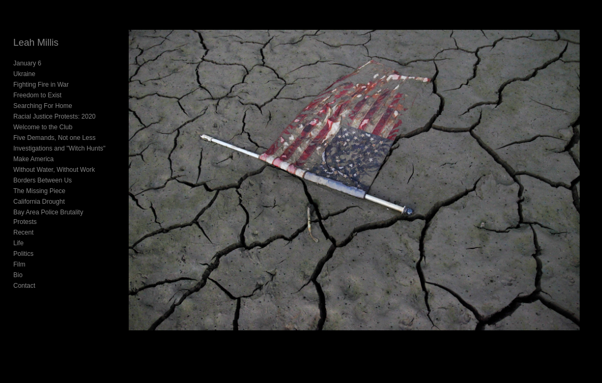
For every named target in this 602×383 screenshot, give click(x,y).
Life (18, 233)
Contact (24, 276)
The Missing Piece (39, 191)
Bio (17, 265)
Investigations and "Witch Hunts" (59, 148)
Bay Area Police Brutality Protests (60, 212)
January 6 (27, 63)
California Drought (39, 201)
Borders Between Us (42, 180)
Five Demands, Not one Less (54, 137)
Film (19, 255)
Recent (23, 223)
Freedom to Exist (37, 95)
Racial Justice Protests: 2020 (54, 116)
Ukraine (24, 74)
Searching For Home (42, 106)
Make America (33, 159)
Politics (23, 244)
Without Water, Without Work (54, 169)
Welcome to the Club (42, 127)
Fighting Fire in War (41, 84)
